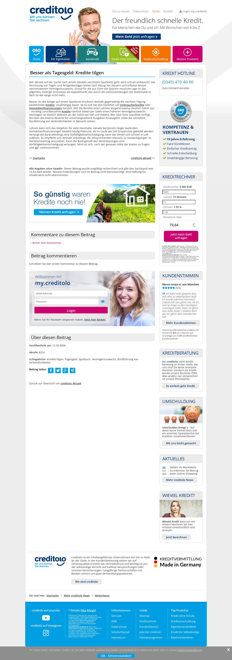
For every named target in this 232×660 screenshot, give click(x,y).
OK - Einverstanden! (116, 655)
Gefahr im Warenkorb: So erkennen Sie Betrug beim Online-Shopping (184, 470)
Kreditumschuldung (156, 59)
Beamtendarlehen (182, 637)
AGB (114, 621)
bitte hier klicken (94, 319)
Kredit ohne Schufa (182, 616)
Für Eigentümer (60, 59)
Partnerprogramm (150, 637)
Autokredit (92, 59)
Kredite (50, 105)
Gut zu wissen (121, 11)
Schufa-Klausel (120, 632)
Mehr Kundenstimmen (181, 323)
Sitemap (144, 616)
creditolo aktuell (141, 158)
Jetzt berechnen (176, 537)
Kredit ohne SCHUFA (124, 59)
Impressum (118, 637)
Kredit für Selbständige (185, 632)
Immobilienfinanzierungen (45, 108)
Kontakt (168, 11)
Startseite (39, 158)
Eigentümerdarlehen (183, 626)
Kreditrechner (147, 621)
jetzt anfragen (136, 36)
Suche (156, 11)
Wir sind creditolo (86, 581)
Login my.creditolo (195, 11)
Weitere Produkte (187, 59)
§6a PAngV (88, 610)
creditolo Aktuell (71, 383)
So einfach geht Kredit (180, 386)
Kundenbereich (148, 626)
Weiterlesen (102, 595)
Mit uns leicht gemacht (181, 443)
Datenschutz (141, 11)
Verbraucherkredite (132, 105)
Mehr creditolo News (179, 480)
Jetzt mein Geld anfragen (181, 236)
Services (116, 616)
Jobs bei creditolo (150, 632)
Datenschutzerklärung (190, 650)
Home (36, 59)
